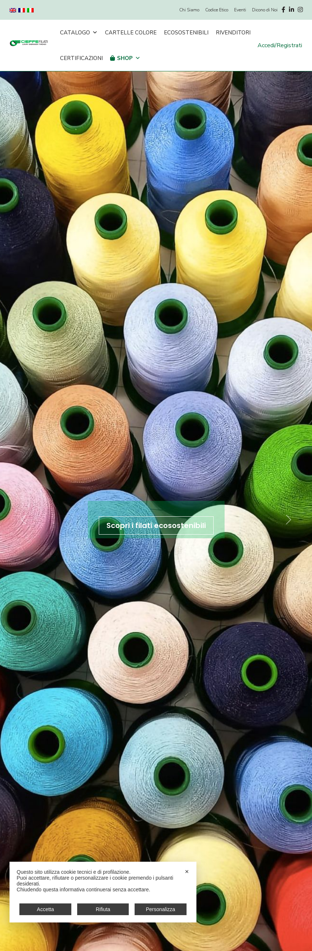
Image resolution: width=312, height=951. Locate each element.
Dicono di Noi (265, 10)
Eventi (240, 10)
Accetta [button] (45, 909)
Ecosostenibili (186, 32)
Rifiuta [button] (103, 909)
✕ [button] (187, 872)
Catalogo (79, 32)
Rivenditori (233, 32)
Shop (128, 58)
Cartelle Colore (131, 32)
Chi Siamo (189, 10)
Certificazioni (81, 58)
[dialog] (103, 892)
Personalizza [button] (160, 909)
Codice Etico (216, 10)
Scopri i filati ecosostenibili (156, 525)
